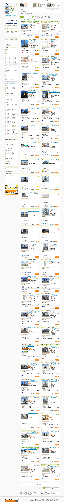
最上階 (8, 122)
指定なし (9, 25)
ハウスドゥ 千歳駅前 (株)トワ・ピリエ (28, 358)
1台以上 (12, 104)
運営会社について (36, 499)
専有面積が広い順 (41, 17)
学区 (17, 39)
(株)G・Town (45, 187)
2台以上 (16, 104)
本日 (7, 145)
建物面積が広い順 (49, 17)
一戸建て (11, 32)
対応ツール (15, 23)
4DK (11, 61)
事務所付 (9, 129)
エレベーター (9, 118)
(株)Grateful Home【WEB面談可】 (27, 272)
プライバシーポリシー (42, 499)
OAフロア (9, 125)
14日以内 (12, 148)
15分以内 (8, 99)
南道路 (8, 117)
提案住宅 (14, 153)
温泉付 (14, 129)
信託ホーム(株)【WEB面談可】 (27, 255)
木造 (7, 87)
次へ (57, 488)
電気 (8, 114)
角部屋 (14, 122)
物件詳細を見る (32, 87)
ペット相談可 (15, 125)
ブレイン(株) (45, 239)
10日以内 (8, 148)
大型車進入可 (15, 117)
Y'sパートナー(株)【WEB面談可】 (27, 52)
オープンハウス (16, 130)
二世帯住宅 (12, 62)
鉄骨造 (7, 88)
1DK (11, 57)
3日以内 (14, 25)
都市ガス (9, 109)
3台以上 (8, 105)
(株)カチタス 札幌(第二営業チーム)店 (28, 35)
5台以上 (16, 105)
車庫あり (15, 118)
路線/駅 (12, 39)
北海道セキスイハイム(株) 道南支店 (48, 204)
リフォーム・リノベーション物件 (12, 134)
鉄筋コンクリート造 (15, 88)
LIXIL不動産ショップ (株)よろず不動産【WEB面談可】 (30, 187)
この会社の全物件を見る (26, 37)
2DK (11, 58)
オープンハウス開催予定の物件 (12, 20)
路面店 (14, 126)
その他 (15, 62)
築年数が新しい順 (38, 17)
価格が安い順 (35, 17)
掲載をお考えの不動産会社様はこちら (55, 499)
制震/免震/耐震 (15, 133)
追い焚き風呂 (15, 109)
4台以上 (12, 105)
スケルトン (9, 126)
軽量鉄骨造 (14, 87)
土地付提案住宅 (9, 121)
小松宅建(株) (45, 358)
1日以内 (11, 25)
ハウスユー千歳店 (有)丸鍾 (25, 204)
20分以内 (12, 99)
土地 (15, 32)
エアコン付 (9, 110)
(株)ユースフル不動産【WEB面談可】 (48, 289)
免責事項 (48, 499)
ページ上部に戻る (62, 500)
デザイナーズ (15, 121)
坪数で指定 (16, 70)
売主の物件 (9, 133)
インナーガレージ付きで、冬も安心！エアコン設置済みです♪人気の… (53, 398)
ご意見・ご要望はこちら (56, 500)
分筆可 (8, 113)
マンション (7, 32)
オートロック (15, 110)
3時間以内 (12, 144)
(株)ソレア (25, 239)
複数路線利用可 (16, 114)
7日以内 (16, 25)
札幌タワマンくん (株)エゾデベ (45, 52)
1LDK (15, 57)
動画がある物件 (8, 161)
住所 (8, 39)
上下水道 (15, 113)
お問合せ (37, 87)
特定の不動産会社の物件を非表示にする (11, 171)
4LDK (15, 61)
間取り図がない (8, 153)
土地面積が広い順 (45, 17)
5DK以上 (8, 62)
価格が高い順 (33, 17)
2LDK (15, 58)
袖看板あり (9, 130)
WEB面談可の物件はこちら (9, 23)
